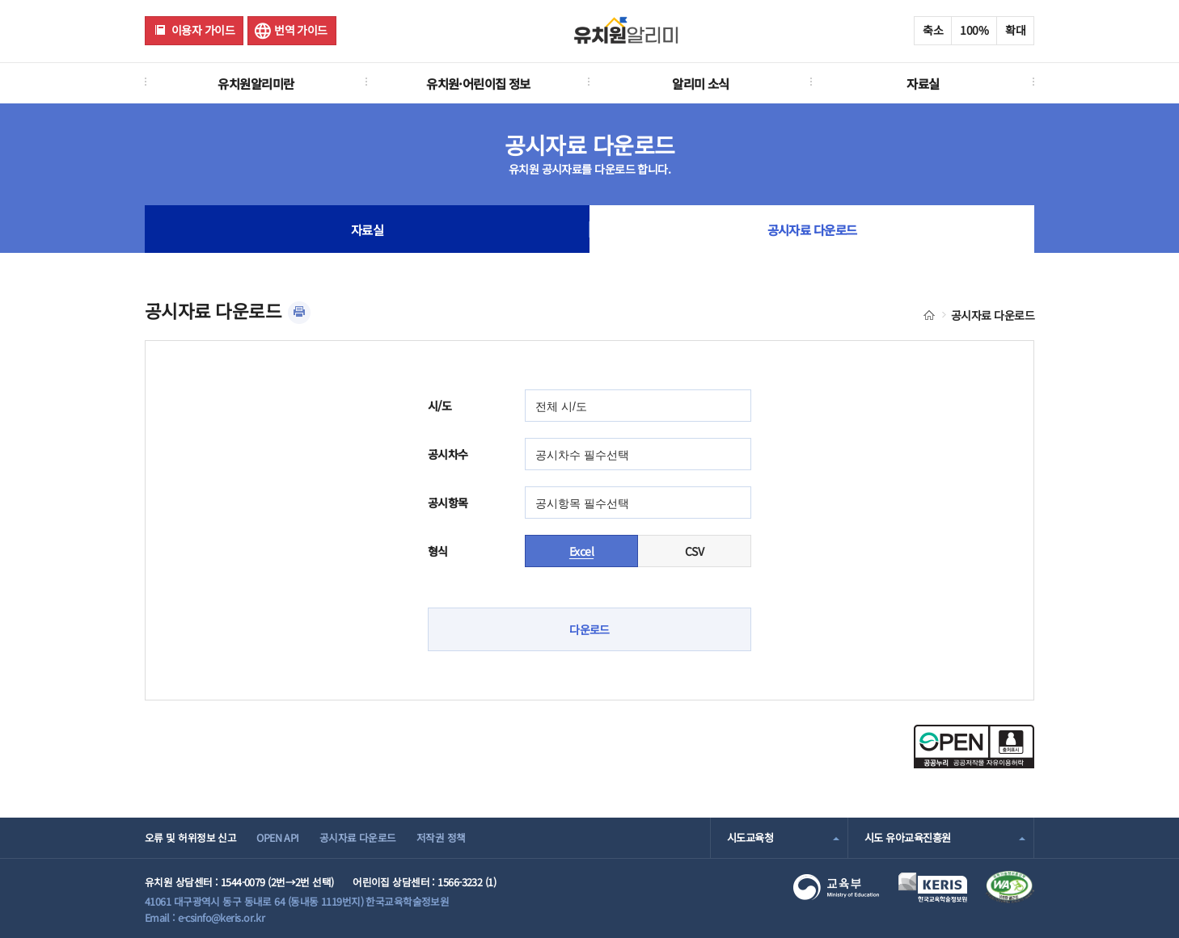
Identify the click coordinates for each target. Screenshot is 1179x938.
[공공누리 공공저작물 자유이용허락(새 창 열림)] (974, 763)
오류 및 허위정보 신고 (190, 837)
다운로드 (589, 629)
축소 (933, 30)
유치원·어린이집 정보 (478, 83)
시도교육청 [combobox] (750, 837)
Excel (581, 551)
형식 (438, 551)
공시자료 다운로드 (812, 229)
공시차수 (448, 454)
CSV (694, 551)
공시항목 (448, 502)
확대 (1015, 30)
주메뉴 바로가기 (0, 0)
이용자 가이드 (203, 30)
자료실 (922, 83)
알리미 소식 (700, 83)
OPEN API (277, 837)
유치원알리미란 (256, 83)
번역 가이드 (301, 30)
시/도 (439, 405)
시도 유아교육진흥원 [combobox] (907, 837)
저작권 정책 (441, 837)
